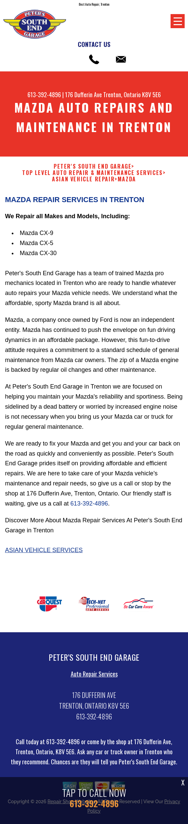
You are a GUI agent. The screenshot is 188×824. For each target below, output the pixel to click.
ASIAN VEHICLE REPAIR (83, 179)
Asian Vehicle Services (44, 553)
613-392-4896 (44, 94)
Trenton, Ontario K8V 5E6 (132, 94)
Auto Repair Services (94, 677)
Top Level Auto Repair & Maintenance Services (92, 173)
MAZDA (127, 179)
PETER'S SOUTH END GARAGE (92, 166)
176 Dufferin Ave (83, 94)
